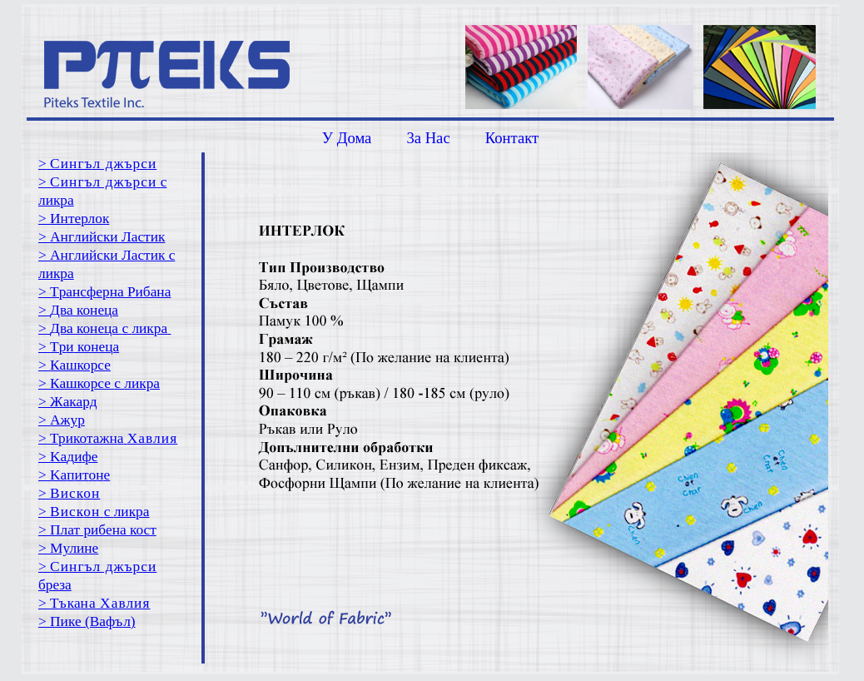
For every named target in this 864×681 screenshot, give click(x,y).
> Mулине (68, 548)
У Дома (347, 138)
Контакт (512, 138)
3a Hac (427, 138)
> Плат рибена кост (97, 530)
